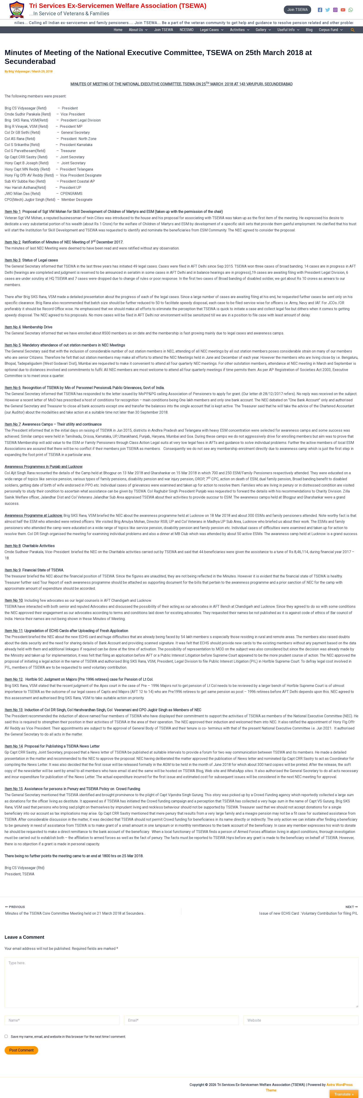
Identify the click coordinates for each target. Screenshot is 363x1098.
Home (136, 30)
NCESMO (199, 30)
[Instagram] (335, 9)
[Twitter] (327, 9)
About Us (154, 30)
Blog (312, 30)
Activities (248, 30)
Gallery (270, 30)
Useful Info (293, 30)
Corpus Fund (332, 30)
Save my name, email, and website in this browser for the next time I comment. (68, 1037)
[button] (297, 10)
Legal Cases (222, 30)
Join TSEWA (178, 30)
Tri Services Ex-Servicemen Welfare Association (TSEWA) (118, 5)
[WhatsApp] (350, 9)
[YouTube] (343, 9)
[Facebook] (320, 9)
